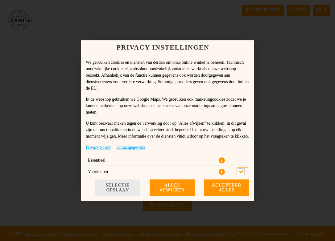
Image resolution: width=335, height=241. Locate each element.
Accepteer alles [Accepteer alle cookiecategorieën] (226, 187)
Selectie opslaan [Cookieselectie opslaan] (117, 187)
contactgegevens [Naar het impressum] (131, 147)
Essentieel (96, 160)
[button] (222, 160)
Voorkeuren (98, 171)
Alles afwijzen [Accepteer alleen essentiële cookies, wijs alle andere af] (172, 187)
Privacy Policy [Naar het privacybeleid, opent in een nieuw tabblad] (98, 147)
